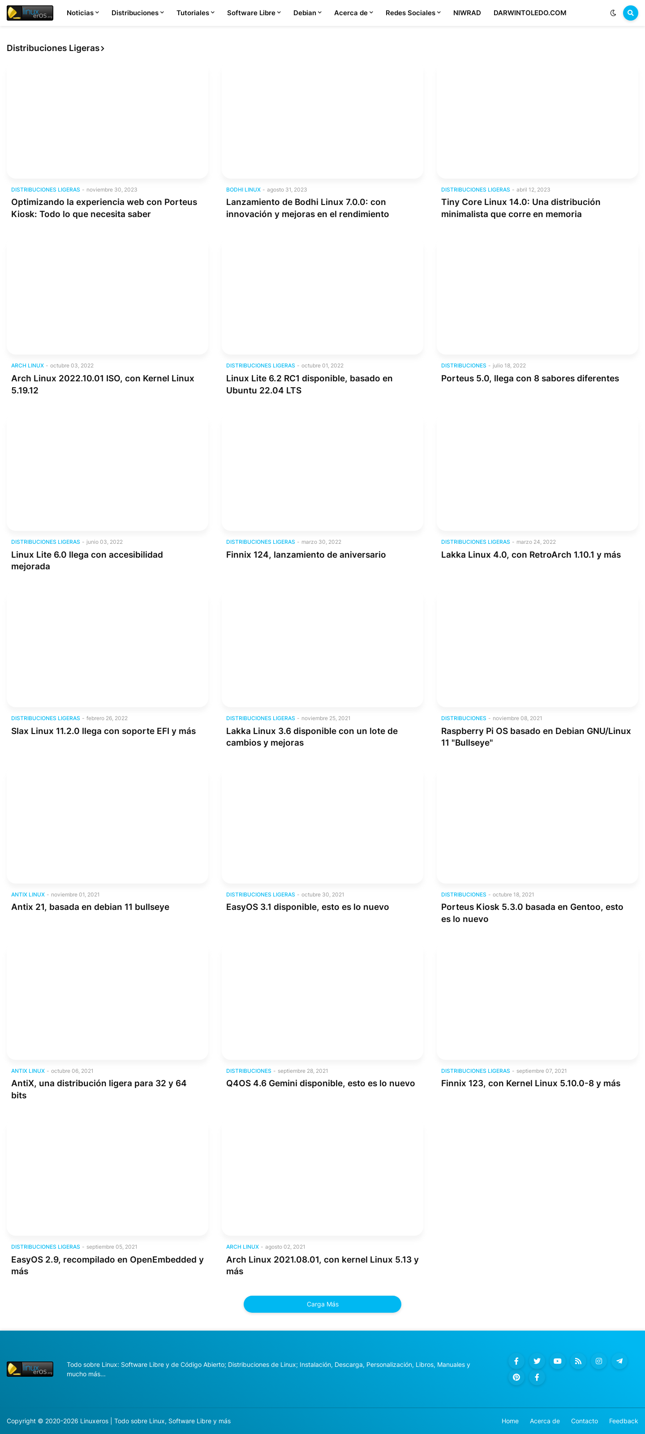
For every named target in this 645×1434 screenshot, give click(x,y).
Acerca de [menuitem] (351, 13)
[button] (613, 13)
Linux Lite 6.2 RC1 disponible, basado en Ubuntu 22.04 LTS (309, 384)
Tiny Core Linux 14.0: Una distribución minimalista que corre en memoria (521, 208)
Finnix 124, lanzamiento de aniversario (306, 555)
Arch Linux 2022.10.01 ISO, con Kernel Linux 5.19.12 (102, 384)
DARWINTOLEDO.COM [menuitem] (530, 13)
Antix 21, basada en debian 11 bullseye (90, 907)
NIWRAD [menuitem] (467, 13)
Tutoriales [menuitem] (192, 13)
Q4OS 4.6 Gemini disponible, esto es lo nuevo (320, 1083)
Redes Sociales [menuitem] (410, 13)
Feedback (623, 1421)
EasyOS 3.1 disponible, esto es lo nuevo (307, 907)
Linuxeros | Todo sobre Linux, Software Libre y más (155, 1421)
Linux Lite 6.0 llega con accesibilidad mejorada (87, 561)
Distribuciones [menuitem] (135, 13)
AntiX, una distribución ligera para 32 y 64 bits (99, 1089)
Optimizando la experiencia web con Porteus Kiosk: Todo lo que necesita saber (104, 208)
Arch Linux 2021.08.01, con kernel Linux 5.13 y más (322, 1266)
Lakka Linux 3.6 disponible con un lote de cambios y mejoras (312, 737)
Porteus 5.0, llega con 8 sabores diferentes (530, 378)
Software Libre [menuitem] (251, 13)
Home (510, 1421)
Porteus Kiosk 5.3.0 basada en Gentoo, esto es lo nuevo (532, 913)
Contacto (584, 1421)
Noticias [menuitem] (80, 13)
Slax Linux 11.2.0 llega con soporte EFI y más (103, 731)
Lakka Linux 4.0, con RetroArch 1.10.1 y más (531, 555)
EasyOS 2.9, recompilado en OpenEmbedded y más (107, 1266)
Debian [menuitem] (304, 13)
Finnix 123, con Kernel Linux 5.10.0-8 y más (530, 1083)
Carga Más (323, 1304)
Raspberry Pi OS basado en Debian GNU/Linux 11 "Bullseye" (536, 737)
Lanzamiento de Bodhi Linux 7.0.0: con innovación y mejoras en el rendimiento (307, 208)
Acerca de (545, 1421)
